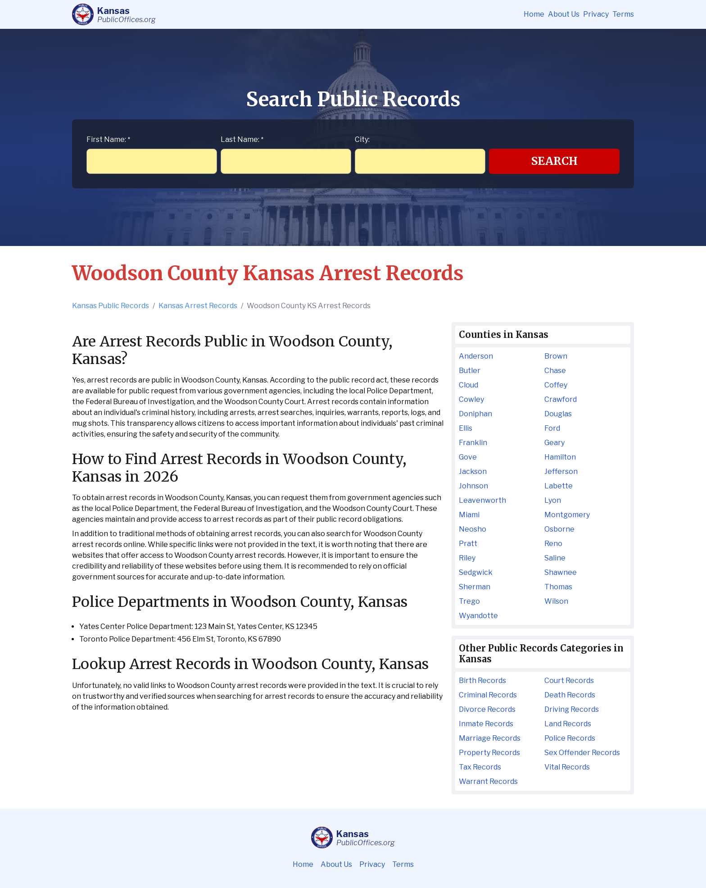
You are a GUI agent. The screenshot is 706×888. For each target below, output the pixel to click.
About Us (563, 14)
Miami (469, 514)
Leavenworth (482, 500)
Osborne (559, 529)
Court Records (569, 680)
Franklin (473, 442)
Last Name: (242, 139)
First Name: (108, 139)
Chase (555, 370)
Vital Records (567, 767)
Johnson (473, 486)
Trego (469, 601)
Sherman (474, 587)
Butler (469, 370)
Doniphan (475, 414)
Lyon (552, 500)
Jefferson (561, 471)
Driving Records (571, 709)
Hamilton (560, 457)
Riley (467, 558)
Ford (552, 428)
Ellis (465, 428)
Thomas (558, 587)
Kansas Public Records (110, 305)
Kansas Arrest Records (197, 305)
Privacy (596, 14)
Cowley (471, 399)
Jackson (473, 471)
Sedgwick (476, 572)
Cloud (468, 385)
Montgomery (567, 514)
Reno (553, 543)
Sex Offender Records (582, 752)
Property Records (489, 752)
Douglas (558, 414)
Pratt (468, 543)
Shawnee (560, 572)
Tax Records (480, 767)
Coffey (555, 385)
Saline (555, 558)
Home (534, 14)
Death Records (569, 695)
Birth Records (482, 680)
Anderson (476, 356)
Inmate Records (486, 724)
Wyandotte (478, 615)
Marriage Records (489, 738)
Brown (555, 356)
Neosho (472, 529)
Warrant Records (488, 781)
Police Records (569, 738)
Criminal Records (488, 695)
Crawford (560, 399)
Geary (554, 442)
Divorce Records (487, 709)
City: (362, 139)
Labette (558, 486)
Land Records (567, 724)
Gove (468, 457)
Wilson (556, 601)
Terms (623, 14)
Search (554, 161)
